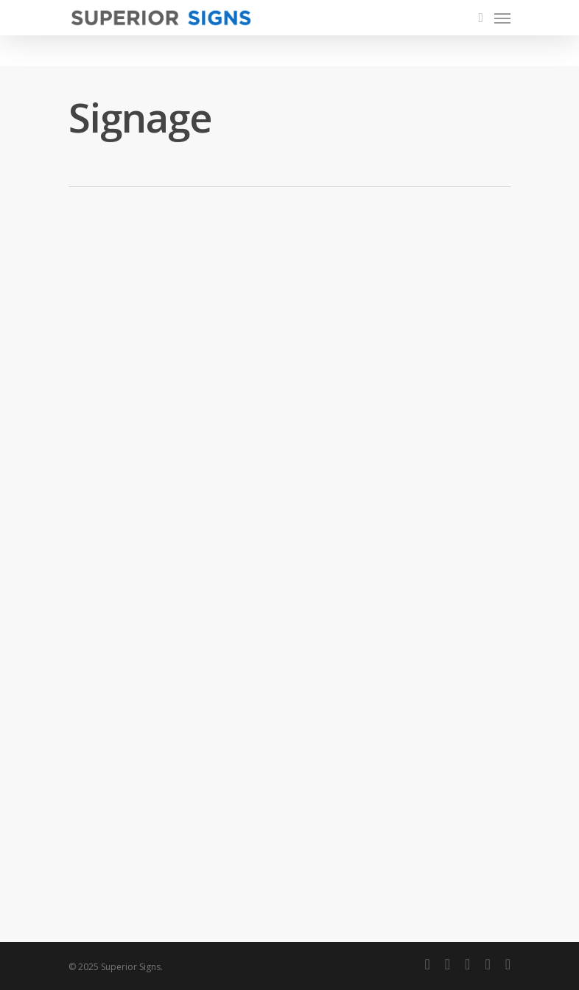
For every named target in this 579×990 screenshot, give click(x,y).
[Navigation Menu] (502, 17)
